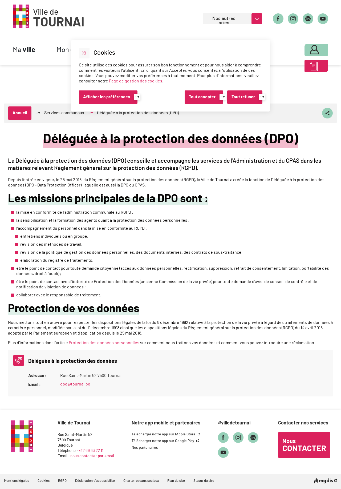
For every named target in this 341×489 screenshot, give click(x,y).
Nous (304, 445)
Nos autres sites (224, 20)
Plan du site (176, 481)
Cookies (44, 481)
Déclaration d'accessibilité (95, 481)
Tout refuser (243, 97)
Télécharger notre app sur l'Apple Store (164, 434)
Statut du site (203, 481)
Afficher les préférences (106, 97)
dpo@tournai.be (75, 384)
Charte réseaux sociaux (141, 481)
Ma (24, 50)
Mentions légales (16, 481)
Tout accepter (202, 97)
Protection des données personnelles (104, 343)
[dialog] (170, 76)
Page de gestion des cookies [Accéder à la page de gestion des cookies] (135, 81)
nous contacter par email (92, 456)
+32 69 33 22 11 (91, 451)
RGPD (62, 481)
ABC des (306, 68)
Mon (306, 48)
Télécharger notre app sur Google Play (163, 441)
